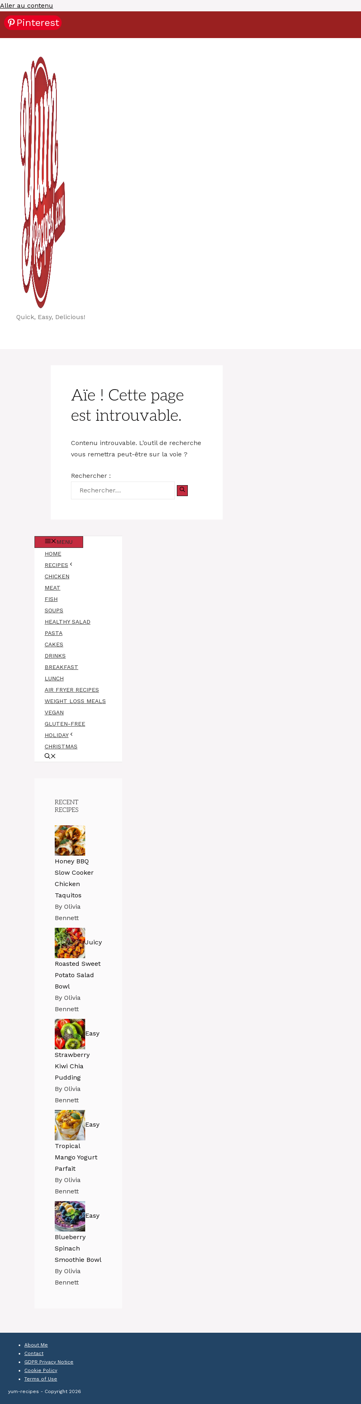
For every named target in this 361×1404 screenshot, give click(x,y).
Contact (33, 1353)
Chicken (57, 576)
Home (53, 553)
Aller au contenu (26, 5)
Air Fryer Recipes (72, 689)
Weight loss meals (75, 701)
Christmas (61, 746)
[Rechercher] (182, 490)
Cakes (54, 644)
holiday (64, 735)
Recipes (64, 565)
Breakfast (61, 667)
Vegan (54, 712)
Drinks (55, 655)
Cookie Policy (40, 1370)
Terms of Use (40, 1379)
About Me (36, 1345)
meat (52, 587)
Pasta (53, 633)
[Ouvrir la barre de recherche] (50, 757)
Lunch (54, 678)
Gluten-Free (65, 723)
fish (51, 599)
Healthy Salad (67, 621)
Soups (54, 610)
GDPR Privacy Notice (48, 1362)
